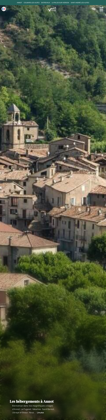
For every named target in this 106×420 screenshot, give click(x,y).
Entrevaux (45, 3)
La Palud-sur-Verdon (60, 3)
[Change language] (4, 9)
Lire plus (40, 413)
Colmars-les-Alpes (32, 3)
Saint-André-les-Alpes (80, 3)
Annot (19, 3)
